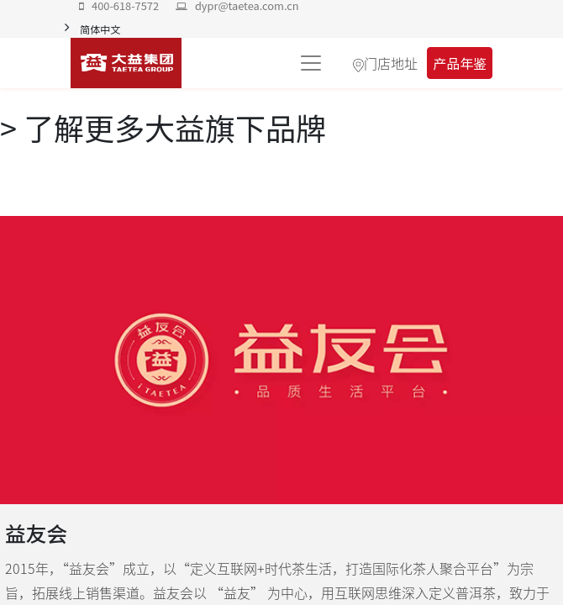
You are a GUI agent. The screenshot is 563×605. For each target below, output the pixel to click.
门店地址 (391, 63)
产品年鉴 (460, 63)
